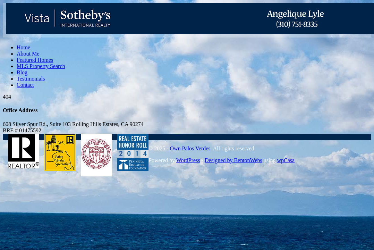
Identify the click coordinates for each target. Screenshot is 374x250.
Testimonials (31, 79)
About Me (28, 54)
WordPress (188, 160)
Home (23, 47)
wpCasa (286, 160)
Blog (22, 72)
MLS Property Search (41, 66)
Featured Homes (35, 60)
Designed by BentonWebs (233, 160)
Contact (25, 85)
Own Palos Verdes (190, 148)
